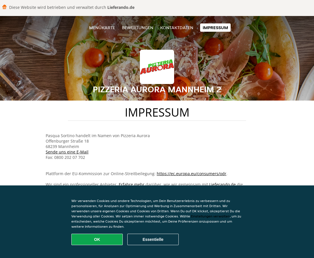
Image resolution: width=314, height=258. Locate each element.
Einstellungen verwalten (210, 216)
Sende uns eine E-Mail (67, 152)
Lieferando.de (222, 184)
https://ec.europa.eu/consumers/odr (191, 173)
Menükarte (102, 28)
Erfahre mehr (131, 184)
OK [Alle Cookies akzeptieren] (97, 239)
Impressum (215, 28)
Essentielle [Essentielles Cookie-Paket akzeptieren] (152, 239)
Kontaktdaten (176, 28)
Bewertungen (137, 28)
